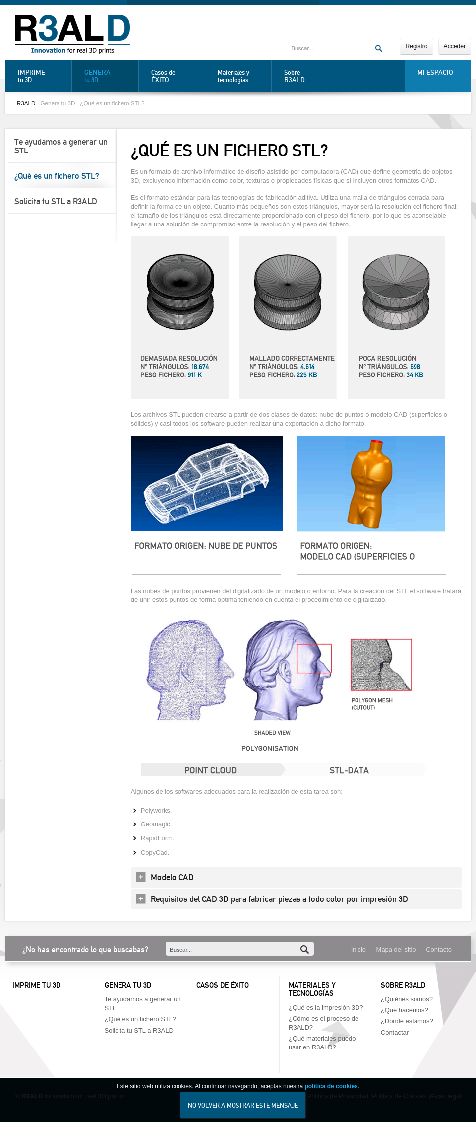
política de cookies (330, 1091)
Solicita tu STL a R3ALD (55, 201)
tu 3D (42, 76)
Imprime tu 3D (36, 985)
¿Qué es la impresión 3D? (326, 1007)
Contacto (439, 949)
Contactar (395, 1032)
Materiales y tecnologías (233, 76)
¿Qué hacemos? (404, 1010)
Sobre (308, 76)
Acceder (455, 46)
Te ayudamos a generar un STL (61, 146)
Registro (416, 46)
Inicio (358, 949)
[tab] (296, 877)
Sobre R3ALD (403, 985)
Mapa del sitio (396, 949)
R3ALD (26, 103)
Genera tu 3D (57, 103)
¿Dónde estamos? (407, 1021)
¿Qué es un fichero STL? (112, 103)
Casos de (175, 76)
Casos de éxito (222, 985)
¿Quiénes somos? (407, 999)
